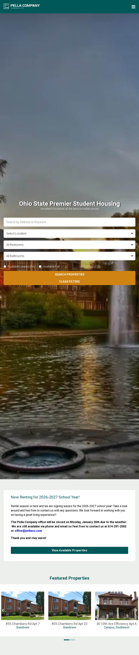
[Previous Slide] (3, 610)
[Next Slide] (136, 610)
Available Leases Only (21, 266)
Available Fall (51, 266)
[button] (66, 640)
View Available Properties (69, 550)
